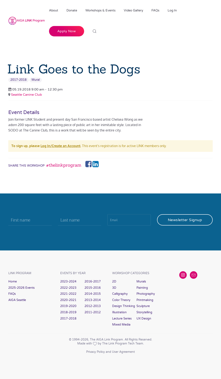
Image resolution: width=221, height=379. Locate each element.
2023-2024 (68, 281)
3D (114, 288)
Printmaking (144, 300)
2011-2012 (93, 312)
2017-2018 (18, 80)
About (53, 10)
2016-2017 (93, 281)
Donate (71, 10)
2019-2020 (68, 306)
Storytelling (144, 312)
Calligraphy (120, 294)
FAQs (155, 10)
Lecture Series (122, 318)
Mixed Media (121, 324)
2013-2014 (93, 300)
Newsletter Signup (185, 220)
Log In (172, 10)
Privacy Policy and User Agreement (110, 352)
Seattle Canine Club (26, 95)
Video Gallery (133, 10)
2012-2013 (93, 306)
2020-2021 (68, 300)
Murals (141, 281)
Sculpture (143, 306)
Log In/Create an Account (60, 146)
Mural (36, 80)
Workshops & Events (100, 10)
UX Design (143, 318)
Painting (142, 288)
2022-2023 (68, 288)
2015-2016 (93, 288)
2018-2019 (68, 312)
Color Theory (121, 300)
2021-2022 (68, 294)
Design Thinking (123, 306)
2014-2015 (93, 294)
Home (12, 281)
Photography (145, 294)
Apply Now (66, 31)
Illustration (119, 312)
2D (114, 281)
